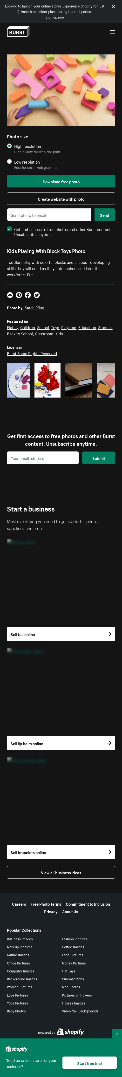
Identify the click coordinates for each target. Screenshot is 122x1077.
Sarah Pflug (34, 307)
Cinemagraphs (73, 978)
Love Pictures (17, 994)
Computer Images (20, 970)
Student (105, 327)
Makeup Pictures (20, 946)
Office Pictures (18, 962)
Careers (19, 903)
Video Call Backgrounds (80, 1010)
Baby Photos (16, 1010)
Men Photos (71, 986)
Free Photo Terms (46, 903)
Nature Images (18, 954)
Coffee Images (73, 946)
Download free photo (61, 181)
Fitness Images (73, 1002)
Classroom (44, 333)
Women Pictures (19, 986)
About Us (70, 911)
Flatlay (12, 327)
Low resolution (27, 162)
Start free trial (89, 1063)
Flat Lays (68, 970)
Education (87, 327)
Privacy (51, 911)
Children (27, 327)
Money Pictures (74, 962)
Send (104, 215)
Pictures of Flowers (77, 994)
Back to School (20, 333)
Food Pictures (72, 954)
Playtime (68, 327)
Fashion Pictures (75, 938)
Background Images (22, 978)
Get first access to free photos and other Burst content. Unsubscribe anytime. (59, 231)
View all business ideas (61, 872)
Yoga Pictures (17, 1002)
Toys (55, 327)
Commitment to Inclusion (88, 903)
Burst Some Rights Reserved (32, 353)
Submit (98, 458)
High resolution (27, 146)
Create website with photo (61, 198)
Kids (59, 333)
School (43, 327)
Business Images (20, 938)
